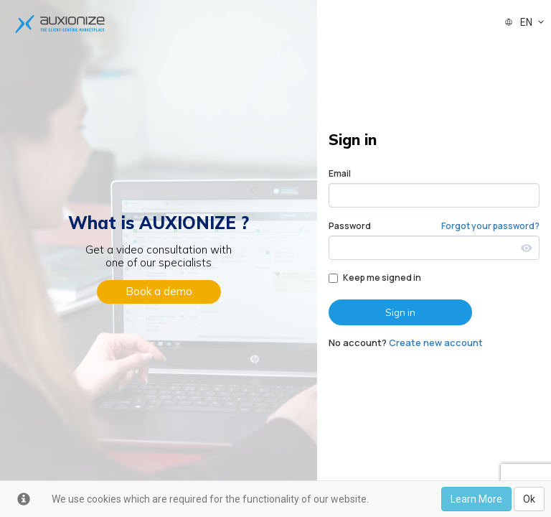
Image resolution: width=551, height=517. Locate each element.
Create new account (436, 342)
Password (350, 226)
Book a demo (159, 291)
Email (340, 173)
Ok (529, 499)
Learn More (476, 499)
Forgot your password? (490, 226)
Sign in (400, 312)
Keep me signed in (375, 277)
